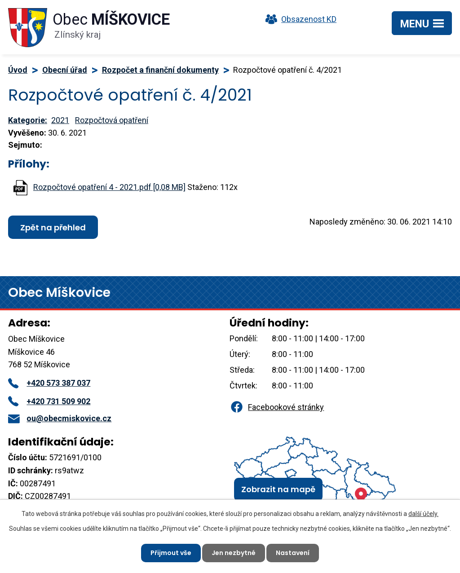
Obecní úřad (64, 70)
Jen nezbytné (234, 552)
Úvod (17, 70)
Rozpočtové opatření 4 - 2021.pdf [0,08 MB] (109, 187)
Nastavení (293, 552)
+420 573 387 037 (49, 383)
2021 (60, 120)
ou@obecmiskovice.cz (59, 418)
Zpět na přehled (53, 227)
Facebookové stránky (277, 407)
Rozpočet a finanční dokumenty (160, 70)
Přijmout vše (170, 552)
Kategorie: (27, 120)
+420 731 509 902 (49, 401)
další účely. (423, 513)
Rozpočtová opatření (111, 120)
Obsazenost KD (298, 19)
